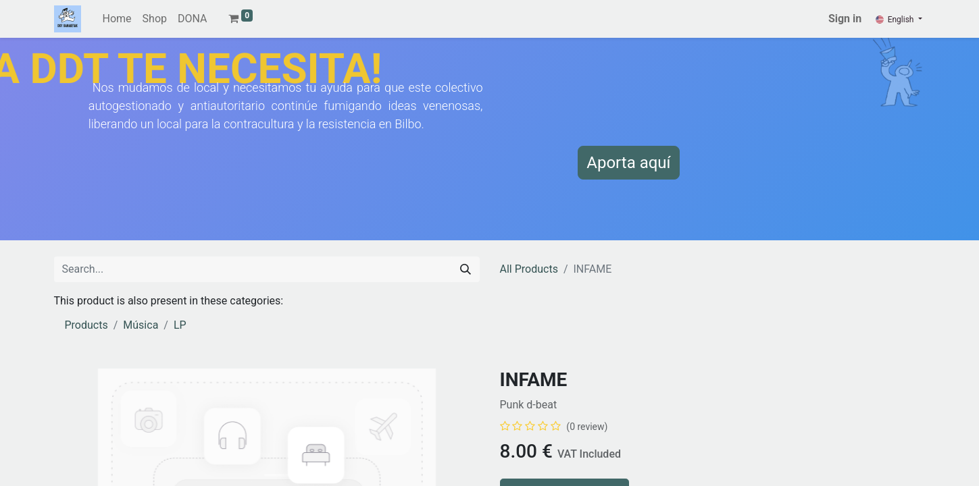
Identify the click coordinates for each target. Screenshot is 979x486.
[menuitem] (117, 18)
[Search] (465, 269)
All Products (529, 269)
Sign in (844, 18)
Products (86, 325)
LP (180, 325)
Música (140, 325)
